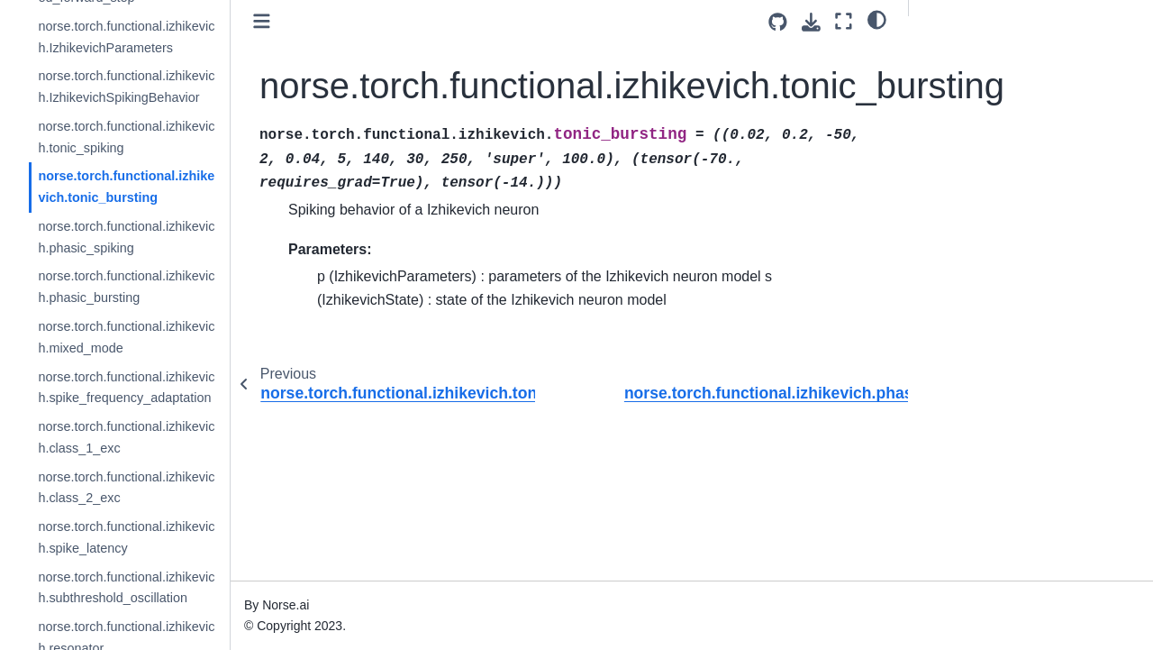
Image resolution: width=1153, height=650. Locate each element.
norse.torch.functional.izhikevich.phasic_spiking (126, 237)
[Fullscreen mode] (843, 21)
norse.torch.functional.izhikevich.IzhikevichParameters (126, 37)
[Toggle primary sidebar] (261, 21)
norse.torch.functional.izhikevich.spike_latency (126, 537)
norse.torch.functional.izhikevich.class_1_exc (126, 437)
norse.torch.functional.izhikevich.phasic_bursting (126, 287)
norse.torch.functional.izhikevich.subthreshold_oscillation (126, 588)
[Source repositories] (777, 22)
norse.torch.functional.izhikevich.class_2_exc (126, 488)
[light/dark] (877, 19)
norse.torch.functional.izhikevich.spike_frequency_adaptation (126, 388)
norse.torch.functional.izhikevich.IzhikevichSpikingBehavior (126, 87)
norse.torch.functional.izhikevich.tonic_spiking (126, 137)
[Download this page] (811, 22)
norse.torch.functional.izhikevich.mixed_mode (126, 337)
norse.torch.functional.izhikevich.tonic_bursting (126, 187)
